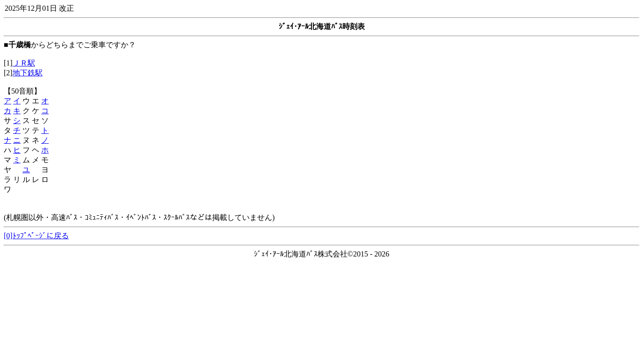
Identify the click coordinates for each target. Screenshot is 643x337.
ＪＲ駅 (24, 63)
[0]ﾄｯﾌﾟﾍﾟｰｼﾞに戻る (36, 236)
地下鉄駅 (28, 73)
